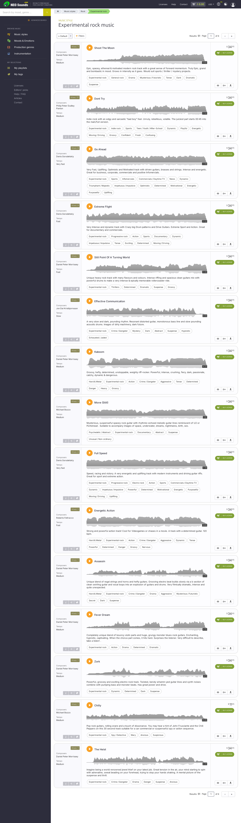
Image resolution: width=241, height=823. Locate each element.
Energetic (196, 128)
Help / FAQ (20, 94)
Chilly (97, 705)
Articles (18, 98)
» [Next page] (231, 36)
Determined (160, 185)
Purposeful (94, 192)
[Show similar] (218, 85)
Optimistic (145, 185)
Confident (126, 135)
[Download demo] (230, 85)
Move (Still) (101, 402)
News (172, 179)
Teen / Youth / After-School (149, 128)
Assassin (99, 561)
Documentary (160, 236)
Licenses (18, 85)
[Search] (47, 12)
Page (204, 36)
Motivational (176, 185)
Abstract (159, 331)
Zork (97, 661)
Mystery (136, 331)
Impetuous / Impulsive (124, 185)
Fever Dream (102, 614)
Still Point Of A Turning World (112, 257)
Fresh (138, 135)
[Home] (57, 11)
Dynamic (171, 128)
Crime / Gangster (119, 331)
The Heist (100, 749)
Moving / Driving (97, 135)
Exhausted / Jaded (98, 337)
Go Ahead (100, 149)
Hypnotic (186, 331)
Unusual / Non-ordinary (100, 439)
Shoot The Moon (104, 48)
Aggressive (166, 381)
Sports (128, 128)
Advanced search (39, 20)
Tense (169, 77)
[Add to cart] (224, 53)
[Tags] (77, 86)
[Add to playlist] (224, 85)
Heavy (104, 388)
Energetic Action (104, 510)
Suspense (93, 84)
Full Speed (100, 453)
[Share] (71, 86)
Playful (184, 128)
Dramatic (190, 77)
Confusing (150, 135)
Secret (92, 600)
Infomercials (128, 179)
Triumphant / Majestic (99, 185)
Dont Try (99, 98)
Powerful (132, 489)
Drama (132, 77)
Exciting (129, 243)
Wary (133, 735)
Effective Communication (109, 301)
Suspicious (158, 735)
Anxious (144, 735)
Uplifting (108, 192)
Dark (178, 77)
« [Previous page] (225, 36)
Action (135, 236)
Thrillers (115, 287)
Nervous (146, 547)
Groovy (113, 135)
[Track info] (65, 86)
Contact (18, 102)
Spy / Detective (118, 735)
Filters (81, 36)
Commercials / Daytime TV (152, 179)
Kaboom (99, 351)
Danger (92, 388)
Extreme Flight (103, 206)
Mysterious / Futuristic (150, 77)
